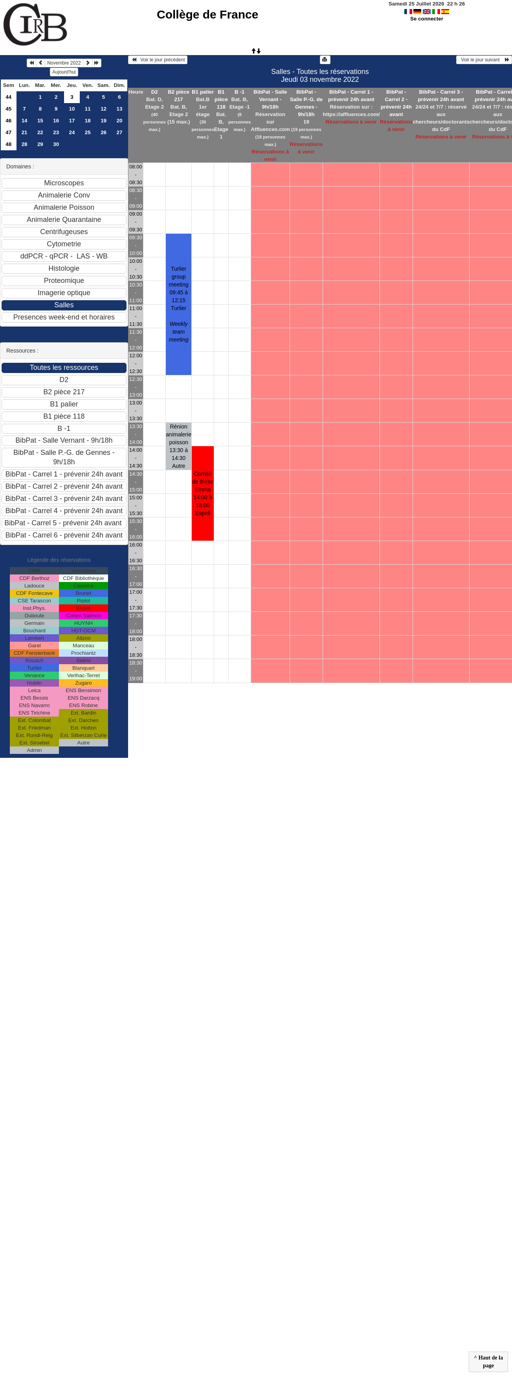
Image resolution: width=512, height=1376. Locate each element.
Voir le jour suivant (484, 60)
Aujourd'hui (64, 72)
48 (8, 144)
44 (8, 97)
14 (25, 121)
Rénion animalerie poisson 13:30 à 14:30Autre (178, 446)
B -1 (239, 92)
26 (103, 132)
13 (119, 109)
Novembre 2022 (64, 63)
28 (25, 144)
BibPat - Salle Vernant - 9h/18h (270, 99)
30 (56, 144)
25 (88, 132)
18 (88, 121)
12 (103, 109)
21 (25, 132)
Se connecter (426, 19)
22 (40, 132)
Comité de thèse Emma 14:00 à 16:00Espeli (202, 493)
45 (8, 109)
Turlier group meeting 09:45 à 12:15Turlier (179, 304)
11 (88, 109)
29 (40, 144)
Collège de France (207, 14)
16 (56, 121)
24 (72, 132)
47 (8, 132)
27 (119, 132)
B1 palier (203, 92)
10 (72, 109)
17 (72, 121)
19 (103, 121)
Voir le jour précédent (157, 60)
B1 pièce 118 (221, 99)
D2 (154, 92)
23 (56, 132)
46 (8, 121)
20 (119, 121)
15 (40, 121)
